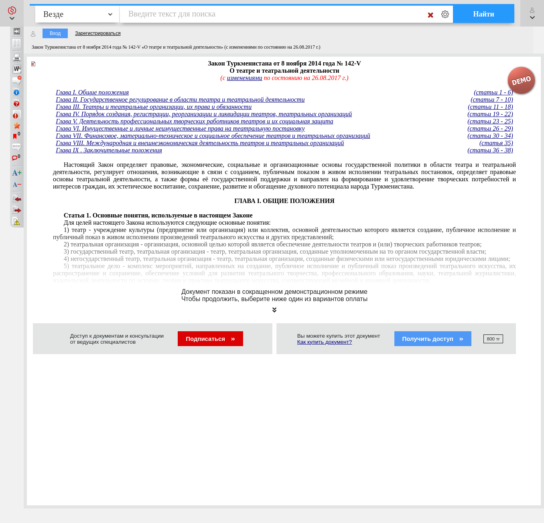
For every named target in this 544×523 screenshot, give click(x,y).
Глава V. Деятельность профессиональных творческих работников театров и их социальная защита (194, 121)
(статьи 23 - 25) (490, 121)
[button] (12, 13)
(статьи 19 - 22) (490, 114)
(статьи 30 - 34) (490, 135)
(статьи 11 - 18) (490, 106)
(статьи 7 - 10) (492, 99)
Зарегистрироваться (97, 33)
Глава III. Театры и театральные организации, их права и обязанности (154, 106)
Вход (55, 33)
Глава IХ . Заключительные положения (109, 150)
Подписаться (210, 338)
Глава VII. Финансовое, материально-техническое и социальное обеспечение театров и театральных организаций (213, 135)
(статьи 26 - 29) (490, 128)
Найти (483, 14)
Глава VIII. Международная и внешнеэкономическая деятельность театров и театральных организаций (200, 142)
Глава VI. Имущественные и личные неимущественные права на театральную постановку (180, 128)
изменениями (244, 77)
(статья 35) (496, 142)
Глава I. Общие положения (92, 92)
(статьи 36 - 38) (490, 150)
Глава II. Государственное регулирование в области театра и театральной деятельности (180, 99)
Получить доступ (433, 338)
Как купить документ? (324, 342)
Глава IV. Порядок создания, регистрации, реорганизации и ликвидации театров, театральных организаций (204, 114)
